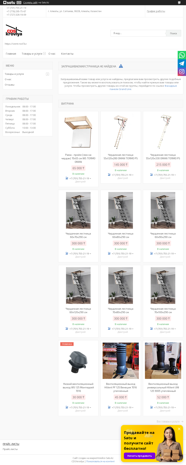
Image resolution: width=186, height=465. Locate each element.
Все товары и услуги (168, 421)
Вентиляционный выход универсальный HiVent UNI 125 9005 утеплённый (163, 387)
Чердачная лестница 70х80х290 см (120, 310)
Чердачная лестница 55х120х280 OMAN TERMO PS (121, 156)
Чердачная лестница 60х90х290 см (163, 235)
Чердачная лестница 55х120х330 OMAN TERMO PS (163, 156)
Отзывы (9, 84)
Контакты (67, 53)
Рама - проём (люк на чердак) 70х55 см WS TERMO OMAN (78, 158)
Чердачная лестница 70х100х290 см (163, 310)
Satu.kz (109, 458)
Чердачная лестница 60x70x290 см (78, 235)
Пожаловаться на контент (100, 461)
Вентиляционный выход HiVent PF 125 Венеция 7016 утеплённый (120, 387)
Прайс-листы (10, 449)
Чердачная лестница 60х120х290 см (78, 310)
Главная (11, 53)
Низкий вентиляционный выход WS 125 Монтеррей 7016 (78, 387)
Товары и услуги (32, 53)
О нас (51, 53)
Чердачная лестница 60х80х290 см (120, 235)
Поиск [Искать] (173, 33)
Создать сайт (30, 2)
